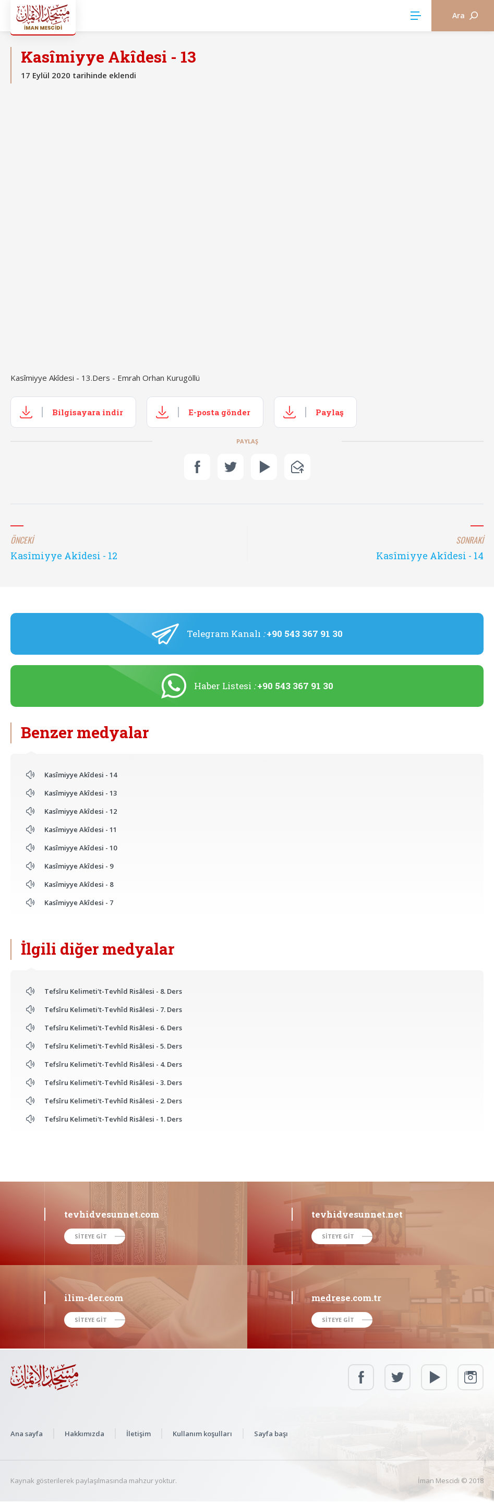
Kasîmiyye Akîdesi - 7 (78, 902)
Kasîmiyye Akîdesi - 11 (80, 829)
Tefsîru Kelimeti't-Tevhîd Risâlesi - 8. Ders (113, 991)
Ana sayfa (26, 1433)
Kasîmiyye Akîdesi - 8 (78, 884)
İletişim (138, 1433)
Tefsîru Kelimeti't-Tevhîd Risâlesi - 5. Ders (113, 1046)
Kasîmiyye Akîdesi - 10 (80, 847)
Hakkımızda (84, 1433)
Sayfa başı (271, 1433)
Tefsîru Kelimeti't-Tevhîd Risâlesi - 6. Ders (113, 1027)
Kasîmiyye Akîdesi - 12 (80, 811)
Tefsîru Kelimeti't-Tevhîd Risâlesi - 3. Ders (113, 1082)
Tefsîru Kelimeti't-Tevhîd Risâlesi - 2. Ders (113, 1100)
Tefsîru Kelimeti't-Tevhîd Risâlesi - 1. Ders (113, 1119)
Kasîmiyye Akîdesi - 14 (80, 774)
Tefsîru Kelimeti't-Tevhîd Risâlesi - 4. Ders (113, 1064)
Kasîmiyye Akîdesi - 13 (80, 793)
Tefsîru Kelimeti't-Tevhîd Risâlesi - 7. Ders (113, 1009)
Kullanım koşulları (202, 1433)
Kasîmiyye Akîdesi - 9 (78, 866)
